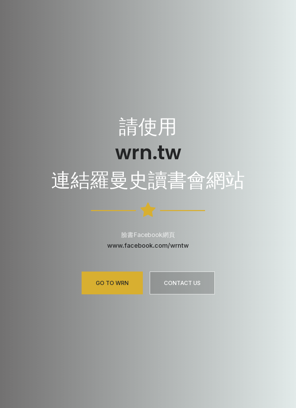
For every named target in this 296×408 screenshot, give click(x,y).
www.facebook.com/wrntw (148, 245)
